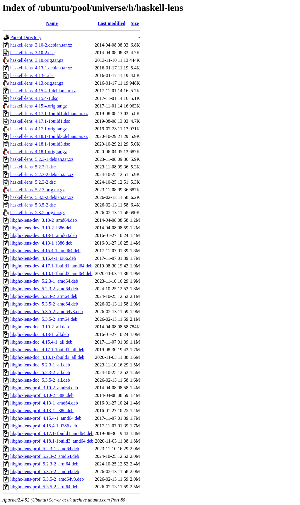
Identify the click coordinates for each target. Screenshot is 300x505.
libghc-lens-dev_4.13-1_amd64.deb (43, 235)
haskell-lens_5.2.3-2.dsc (33, 182)
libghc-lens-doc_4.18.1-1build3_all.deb (47, 357)
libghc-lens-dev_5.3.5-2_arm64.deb (43, 319)
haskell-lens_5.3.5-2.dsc (33, 204)
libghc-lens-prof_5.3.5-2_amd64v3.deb (47, 479)
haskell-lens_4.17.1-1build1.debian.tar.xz (49, 113)
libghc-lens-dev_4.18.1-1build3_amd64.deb (51, 273)
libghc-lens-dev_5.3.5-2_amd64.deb (44, 303)
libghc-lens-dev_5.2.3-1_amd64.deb (44, 281)
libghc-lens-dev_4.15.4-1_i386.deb (43, 258)
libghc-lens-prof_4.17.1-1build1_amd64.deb (51, 433)
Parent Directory (25, 37)
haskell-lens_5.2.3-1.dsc (33, 166)
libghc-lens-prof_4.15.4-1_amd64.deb (45, 418)
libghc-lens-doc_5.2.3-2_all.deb (40, 372)
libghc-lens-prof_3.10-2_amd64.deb (44, 387)
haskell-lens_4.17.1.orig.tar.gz (38, 128)
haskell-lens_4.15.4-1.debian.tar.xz (43, 90)
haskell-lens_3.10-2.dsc (32, 52)
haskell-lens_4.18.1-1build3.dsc (40, 143)
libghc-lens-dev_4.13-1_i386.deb (41, 242)
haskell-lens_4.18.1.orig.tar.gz (38, 151)
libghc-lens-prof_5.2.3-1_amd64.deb (44, 448)
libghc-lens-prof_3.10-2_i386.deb (42, 395)
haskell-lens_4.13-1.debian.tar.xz (41, 67)
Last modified (111, 23)
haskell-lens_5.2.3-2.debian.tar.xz (42, 174)
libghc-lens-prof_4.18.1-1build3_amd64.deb (51, 441)
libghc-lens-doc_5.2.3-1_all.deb (40, 364)
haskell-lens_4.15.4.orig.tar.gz (38, 105)
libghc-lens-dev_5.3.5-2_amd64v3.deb (46, 311)
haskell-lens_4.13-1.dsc (32, 75)
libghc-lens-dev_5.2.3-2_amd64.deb (44, 288)
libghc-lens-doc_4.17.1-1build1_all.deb (47, 349)
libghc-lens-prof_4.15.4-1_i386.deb (43, 425)
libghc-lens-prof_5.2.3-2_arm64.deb (44, 463)
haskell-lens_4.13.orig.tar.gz (36, 83)
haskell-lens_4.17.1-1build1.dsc (40, 121)
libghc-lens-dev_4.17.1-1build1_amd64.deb (51, 265)
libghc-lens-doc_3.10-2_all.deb (39, 326)
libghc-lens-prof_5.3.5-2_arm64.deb (44, 486)
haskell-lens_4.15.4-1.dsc (34, 98)
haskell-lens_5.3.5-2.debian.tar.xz (42, 197)
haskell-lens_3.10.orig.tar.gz (36, 60)
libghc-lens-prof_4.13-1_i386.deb (42, 410)
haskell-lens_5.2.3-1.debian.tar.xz (42, 159)
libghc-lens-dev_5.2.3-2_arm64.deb (43, 296)
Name (52, 23)
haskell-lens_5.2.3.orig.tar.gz (37, 189)
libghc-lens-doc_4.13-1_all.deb (39, 334)
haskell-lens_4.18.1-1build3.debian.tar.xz (49, 136)
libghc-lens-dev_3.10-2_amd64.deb (43, 220)
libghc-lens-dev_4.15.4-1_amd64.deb (45, 250)
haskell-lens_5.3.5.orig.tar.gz (37, 212)
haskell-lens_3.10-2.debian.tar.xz (41, 44)
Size (135, 23)
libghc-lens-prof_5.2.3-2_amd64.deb (44, 456)
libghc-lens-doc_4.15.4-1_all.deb (41, 341)
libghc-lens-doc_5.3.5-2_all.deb (40, 380)
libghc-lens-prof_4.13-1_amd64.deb (44, 402)
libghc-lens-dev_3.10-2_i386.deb (41, 227)
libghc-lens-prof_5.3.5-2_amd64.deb (44, 471)
